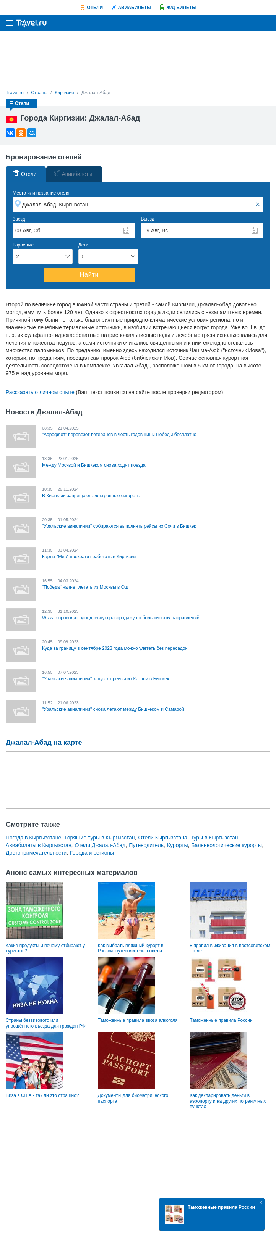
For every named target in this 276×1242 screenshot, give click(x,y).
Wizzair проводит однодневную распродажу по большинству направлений (121, 617)
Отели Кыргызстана (162, 837)
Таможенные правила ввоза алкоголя (138, 1020)
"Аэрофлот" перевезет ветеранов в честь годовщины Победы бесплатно (119, 434)
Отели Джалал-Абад (100, 845)
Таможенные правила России (221, 1020)
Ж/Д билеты (181, 7)
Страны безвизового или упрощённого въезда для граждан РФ (46, 1023)
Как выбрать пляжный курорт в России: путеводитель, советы (131, 948)
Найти (89, 274)
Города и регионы (92, 853)
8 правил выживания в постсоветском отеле (230, 948)
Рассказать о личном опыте (40, 392)
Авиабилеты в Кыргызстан (38, 845)
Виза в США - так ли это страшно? (42, 1095)
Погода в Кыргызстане (33, 837)
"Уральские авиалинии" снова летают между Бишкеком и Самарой (113, 709)
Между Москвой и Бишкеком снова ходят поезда (94, 465)
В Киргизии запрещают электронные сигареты (91, 495)
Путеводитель (146, 845)
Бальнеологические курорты (226, 845)
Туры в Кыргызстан (214, 837)
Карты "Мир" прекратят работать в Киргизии (89, 556)
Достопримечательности (36, 853)
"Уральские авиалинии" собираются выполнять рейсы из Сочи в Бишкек (119, 526)
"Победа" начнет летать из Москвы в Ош (85, 587)
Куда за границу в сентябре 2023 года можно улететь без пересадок (114, 648)
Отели (95, 7)
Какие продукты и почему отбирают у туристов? (45, 948)
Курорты (177, 845)
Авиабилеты (134, 7)
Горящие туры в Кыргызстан (100, 837)
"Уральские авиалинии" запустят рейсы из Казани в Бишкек (105, 678)
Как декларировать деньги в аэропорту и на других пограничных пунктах (228, 1101)
